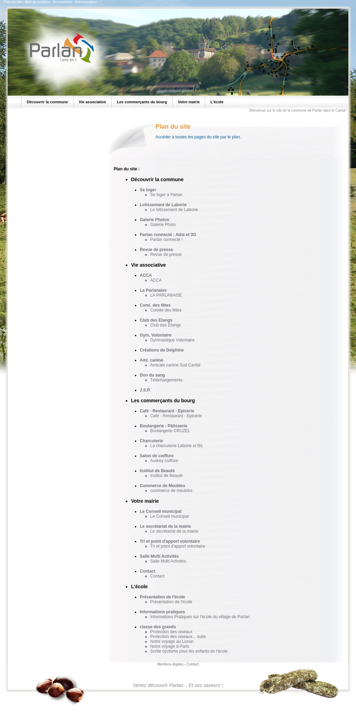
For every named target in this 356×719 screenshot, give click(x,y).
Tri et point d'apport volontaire (170, 541)
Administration (86, 2)
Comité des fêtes (165, 310)
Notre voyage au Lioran (172, 641)
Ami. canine (151, 360)
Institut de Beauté (157, 470)
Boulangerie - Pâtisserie (163, 425)
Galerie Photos (154, 219)
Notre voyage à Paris (169, 646)
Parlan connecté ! (166, 239)
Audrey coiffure (164, 460)
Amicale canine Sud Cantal (175, 365)
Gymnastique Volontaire (172, 340)
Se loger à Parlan (166, 194)
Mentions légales (170, 664)
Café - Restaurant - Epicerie (167, 411)
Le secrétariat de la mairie (165, 526)
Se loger (148, 189)
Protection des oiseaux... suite (178, 636)
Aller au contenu (37, 2)
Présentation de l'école (162, 597)
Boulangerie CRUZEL (170, 430)
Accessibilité (62, 2)
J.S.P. (145, 390)
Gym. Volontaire (155, 335)
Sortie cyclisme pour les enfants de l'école (189, 651)
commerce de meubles (171, 490)
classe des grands (158, 626)
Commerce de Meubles (162, 485)
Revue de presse (156, 249)
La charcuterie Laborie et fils (176, 445)
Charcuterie (151, 440)
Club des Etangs (156, 320)
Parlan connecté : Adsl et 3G (168, 234)
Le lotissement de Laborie (174, 209)
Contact (147, 571)
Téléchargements (166, 380)
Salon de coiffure (156, 455)
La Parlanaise (153, 290)
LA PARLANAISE (166, 295)
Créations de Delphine (162, 350)
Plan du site (13, 2)
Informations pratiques (162, 611)
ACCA (146, 275)
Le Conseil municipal (160, 511)
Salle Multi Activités (159, 556)
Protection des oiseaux (171, 631)
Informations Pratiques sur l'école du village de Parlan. (200, 616)
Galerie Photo (163, 224)
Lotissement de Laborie (163, 204)
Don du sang (152, 375)
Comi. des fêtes (155, 305)
